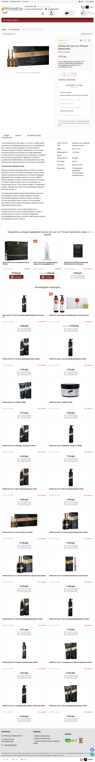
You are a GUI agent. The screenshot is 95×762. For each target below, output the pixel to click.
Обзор (6, 136)
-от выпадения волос (82, 121)
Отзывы (18, 135)
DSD (62, 123)
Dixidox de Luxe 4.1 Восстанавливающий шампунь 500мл (69, 619)
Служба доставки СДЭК (66, 103)
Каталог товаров (11, 20)
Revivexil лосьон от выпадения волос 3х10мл (16, 263)
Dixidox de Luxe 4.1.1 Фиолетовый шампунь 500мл (20, 662)
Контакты (26, 1)
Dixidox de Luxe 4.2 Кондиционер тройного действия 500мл (24, 706)
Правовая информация (42, 736)
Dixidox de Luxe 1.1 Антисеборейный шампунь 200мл (21, 359)
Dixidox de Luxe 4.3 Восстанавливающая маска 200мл (68, 706)
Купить (73, 74)
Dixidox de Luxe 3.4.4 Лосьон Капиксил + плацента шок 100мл (24, 576)
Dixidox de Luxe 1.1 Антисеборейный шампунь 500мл (67, 359)
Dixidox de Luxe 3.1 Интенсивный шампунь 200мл (20, 489)
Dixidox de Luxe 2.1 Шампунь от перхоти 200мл (19, 446)
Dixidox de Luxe (80, 123)
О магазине (4, 1)
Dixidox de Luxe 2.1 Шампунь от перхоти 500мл (65, 446)
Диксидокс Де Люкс (69, 123)
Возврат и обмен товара (42, 738)
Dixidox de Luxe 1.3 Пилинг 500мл (60, 402)
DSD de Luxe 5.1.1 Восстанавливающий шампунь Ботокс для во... (23, 316)
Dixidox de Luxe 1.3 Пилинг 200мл (14, 402)
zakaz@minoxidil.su (53, 9)
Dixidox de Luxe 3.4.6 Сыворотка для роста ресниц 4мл (68, 576)
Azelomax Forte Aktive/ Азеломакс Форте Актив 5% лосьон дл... (76, 263)
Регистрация (90, 1)
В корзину (17, 277)
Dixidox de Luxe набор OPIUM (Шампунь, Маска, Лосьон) (69, 315)
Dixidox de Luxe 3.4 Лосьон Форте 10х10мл (17, 532)
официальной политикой (75, 753)
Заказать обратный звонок (34, 9)
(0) (8, 269)
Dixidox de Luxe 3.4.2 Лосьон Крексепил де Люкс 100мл (68, 532)
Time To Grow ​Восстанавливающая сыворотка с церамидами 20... (45, 263)
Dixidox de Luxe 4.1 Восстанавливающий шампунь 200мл (22, 619)
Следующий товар (86, 34)
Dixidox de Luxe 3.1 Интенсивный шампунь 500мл (66, 489)
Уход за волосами (70, 121)
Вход (81, 1)
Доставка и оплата (15, 1)
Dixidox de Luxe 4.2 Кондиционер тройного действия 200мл (70, 662)
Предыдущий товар (9, 34)
